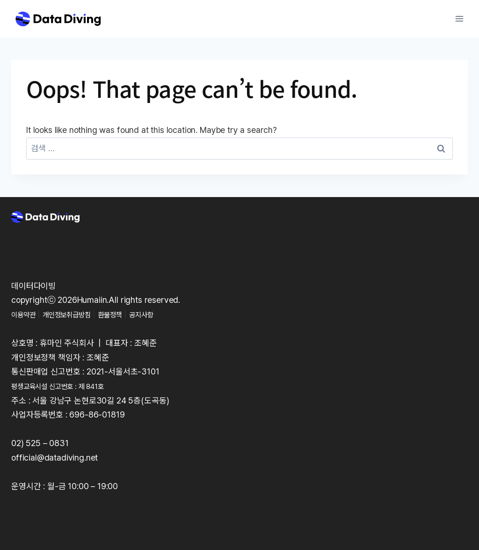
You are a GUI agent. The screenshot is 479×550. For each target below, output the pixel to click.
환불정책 (129, 314)
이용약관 (26, 314)
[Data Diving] (58, 19)
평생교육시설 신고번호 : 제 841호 (68, 386)
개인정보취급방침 (78, 314)
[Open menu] (459, 18)
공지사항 (166, 314)
